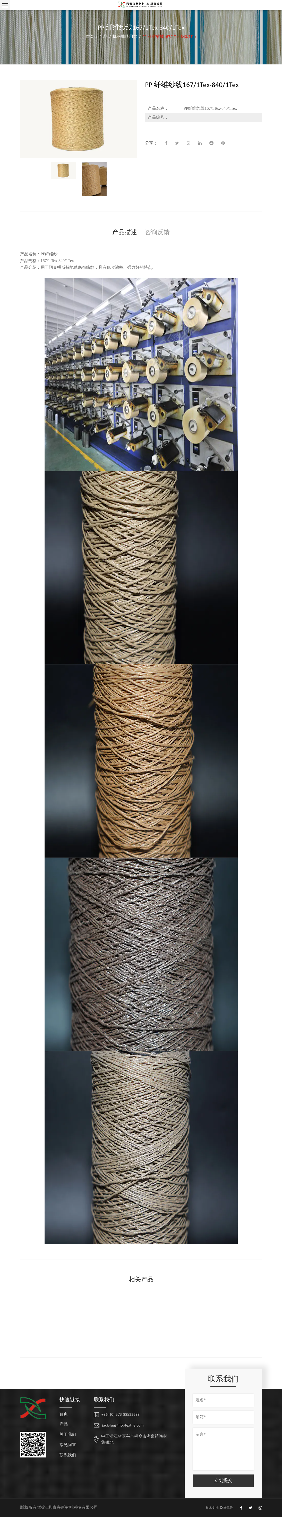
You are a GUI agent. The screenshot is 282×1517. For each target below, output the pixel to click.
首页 (90, 37)
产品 (103, 37)
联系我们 (67, 1455)
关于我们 (67, 1435)
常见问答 (67, 1445)
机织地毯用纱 (125, 37)
